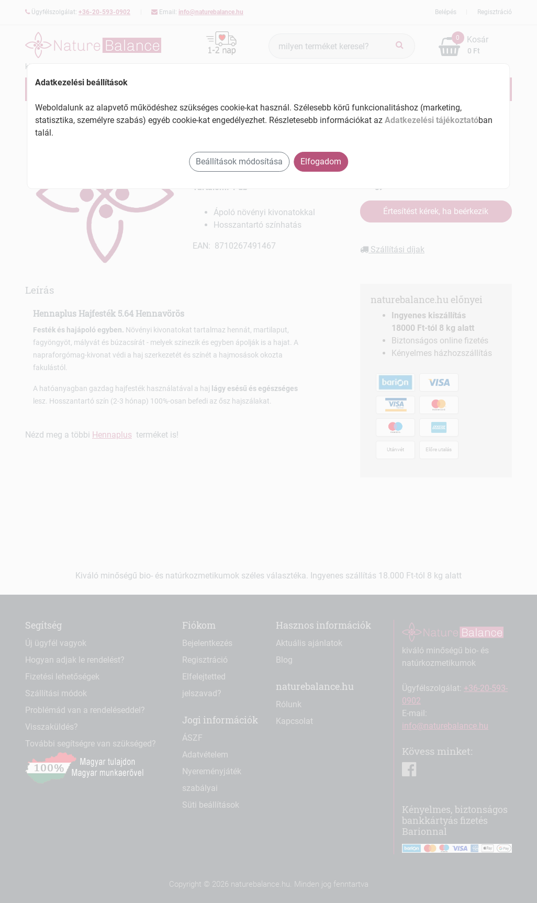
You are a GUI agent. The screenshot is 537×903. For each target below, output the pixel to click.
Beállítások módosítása (239, 161)
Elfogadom (320, 161)
